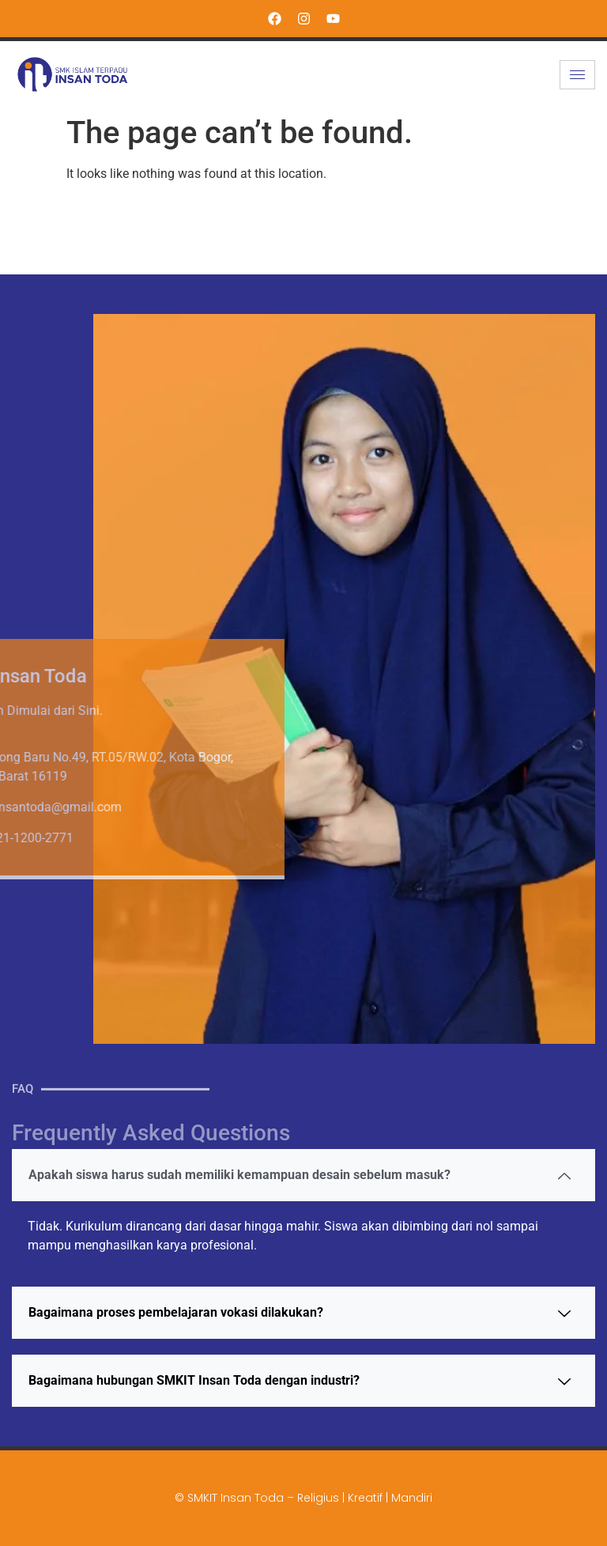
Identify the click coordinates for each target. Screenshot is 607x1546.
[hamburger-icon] (577, 74)
